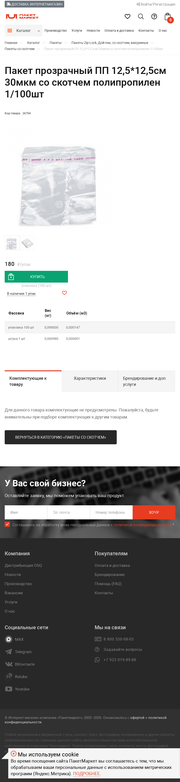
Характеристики (90, 378)
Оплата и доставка (119, 30)
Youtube (22, 689)
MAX (19, 639)
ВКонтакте (25, 664)
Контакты (146, 30)
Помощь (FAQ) (108, 583)
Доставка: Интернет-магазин (34, 4)
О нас (163, 30)
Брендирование (110, 574)
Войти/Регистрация (155, 4)
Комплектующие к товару (28, 381)
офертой (137, 717)
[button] (110, 178)
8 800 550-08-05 (119, 639)
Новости (93, 30)
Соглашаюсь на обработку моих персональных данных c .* (93, 525)
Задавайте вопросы (123, 649)
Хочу (154, 512)
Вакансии (14, 592)
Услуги (76, 30)
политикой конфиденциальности (143, 524)
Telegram (23, 651)
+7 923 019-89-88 (120, 659)
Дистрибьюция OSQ (23, 565)
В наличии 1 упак (21, 293)
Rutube (21, 676)
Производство (56, 30)
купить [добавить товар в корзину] (37, 276)
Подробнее (86, 773)
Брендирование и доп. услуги (145, 381)
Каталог (23, 30)
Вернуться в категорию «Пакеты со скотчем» (60, 437)
